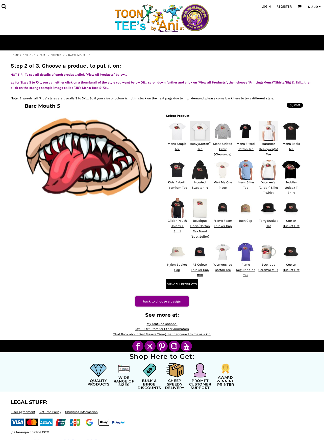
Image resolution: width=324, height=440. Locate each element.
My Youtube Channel (162, 324)
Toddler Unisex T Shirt (291, 187)
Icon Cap (245, 221)
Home (15, 55)
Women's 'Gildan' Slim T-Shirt (268, 187)
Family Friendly (52, 55)
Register (284, 6)
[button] (3, 6)
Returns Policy (50, 412)
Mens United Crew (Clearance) (222, 149)
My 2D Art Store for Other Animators (162, 329)
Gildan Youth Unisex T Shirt (177, 226)
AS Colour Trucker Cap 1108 (200, 270)
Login (266, 6)
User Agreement (23, 412)
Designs (29, 55)
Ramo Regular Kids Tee (245, 270)
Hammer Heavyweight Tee (268, 149)
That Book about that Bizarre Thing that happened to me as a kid (162, 334)
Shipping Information (81, 412)
